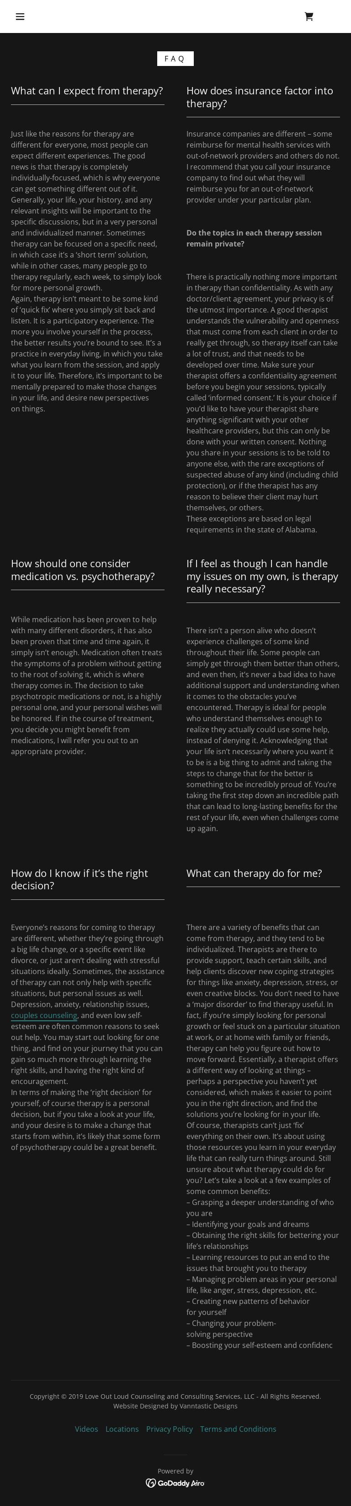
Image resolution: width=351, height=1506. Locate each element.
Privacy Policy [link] (169, 1429)
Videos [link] (86, 1429)
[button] (20, 16)
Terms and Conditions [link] (238, 1429)
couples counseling (44, 1015)
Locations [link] (122, 1429)
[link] (309, 16)
